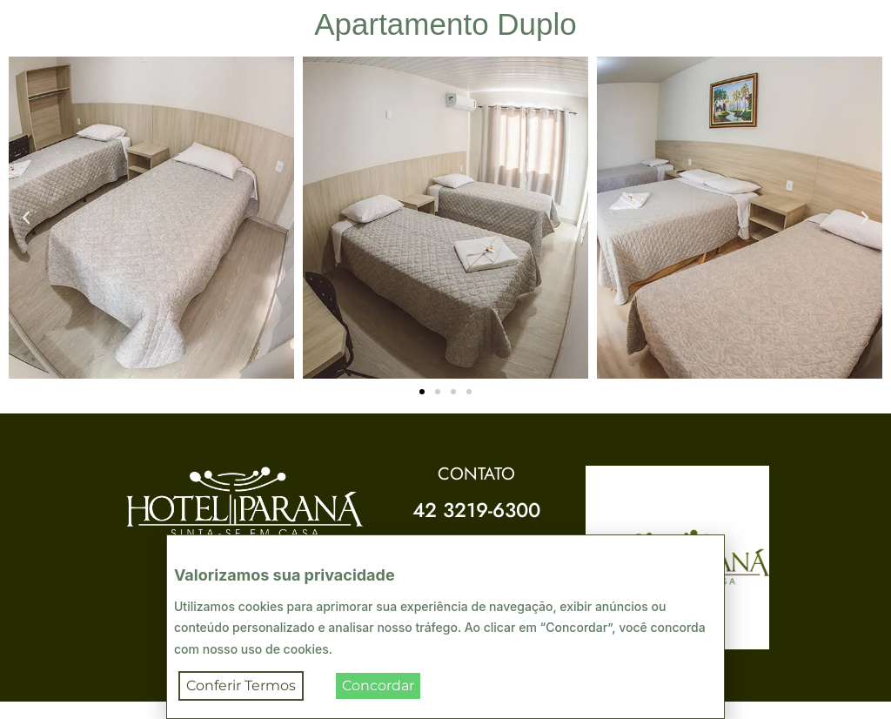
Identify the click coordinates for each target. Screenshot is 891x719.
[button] (26, 217)
